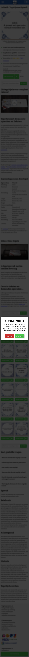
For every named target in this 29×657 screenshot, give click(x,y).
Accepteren (19, 336)
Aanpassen (9, 336)
